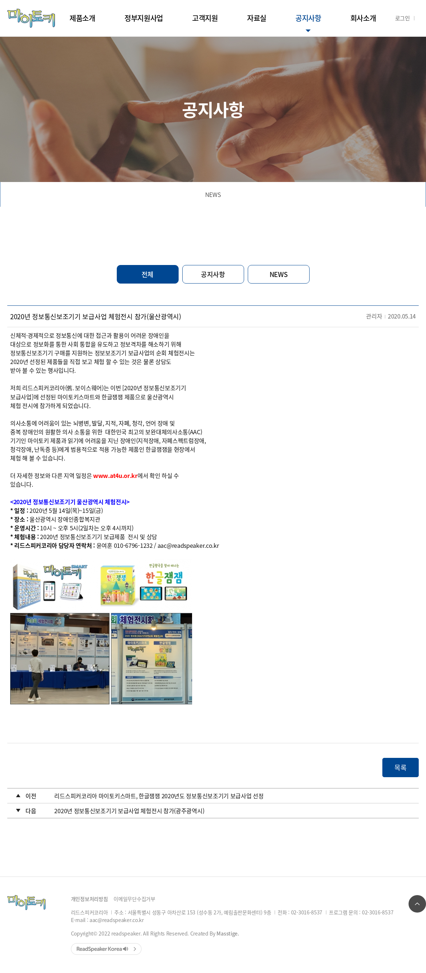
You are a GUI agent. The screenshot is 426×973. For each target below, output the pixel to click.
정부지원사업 (143, 18)
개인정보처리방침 (89, 898)
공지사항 (308, 18)
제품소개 (82, 18)
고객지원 (205, 18)
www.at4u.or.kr (115, 475)
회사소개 (363, 18)
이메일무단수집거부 (134, 898)
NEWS (213, 194)
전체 (148, 274)
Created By (214, 933)
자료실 (256, 18)
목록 (400, 767)
